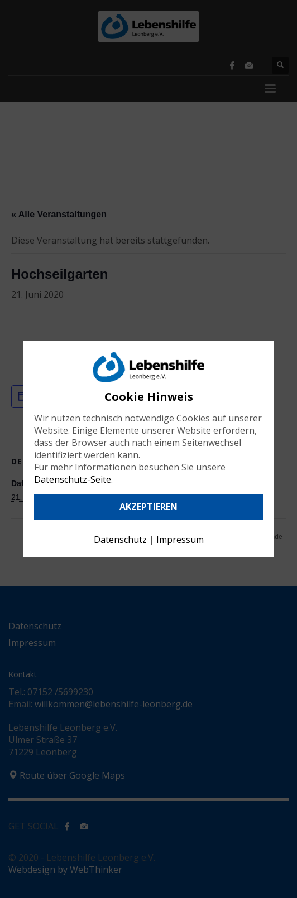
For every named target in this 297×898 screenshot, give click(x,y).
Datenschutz (120, 539)
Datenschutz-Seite (72, 479)
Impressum (180, 539)
